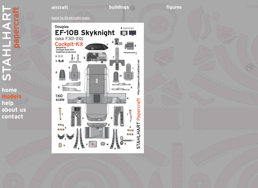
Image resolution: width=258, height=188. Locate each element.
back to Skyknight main (71, 18)
